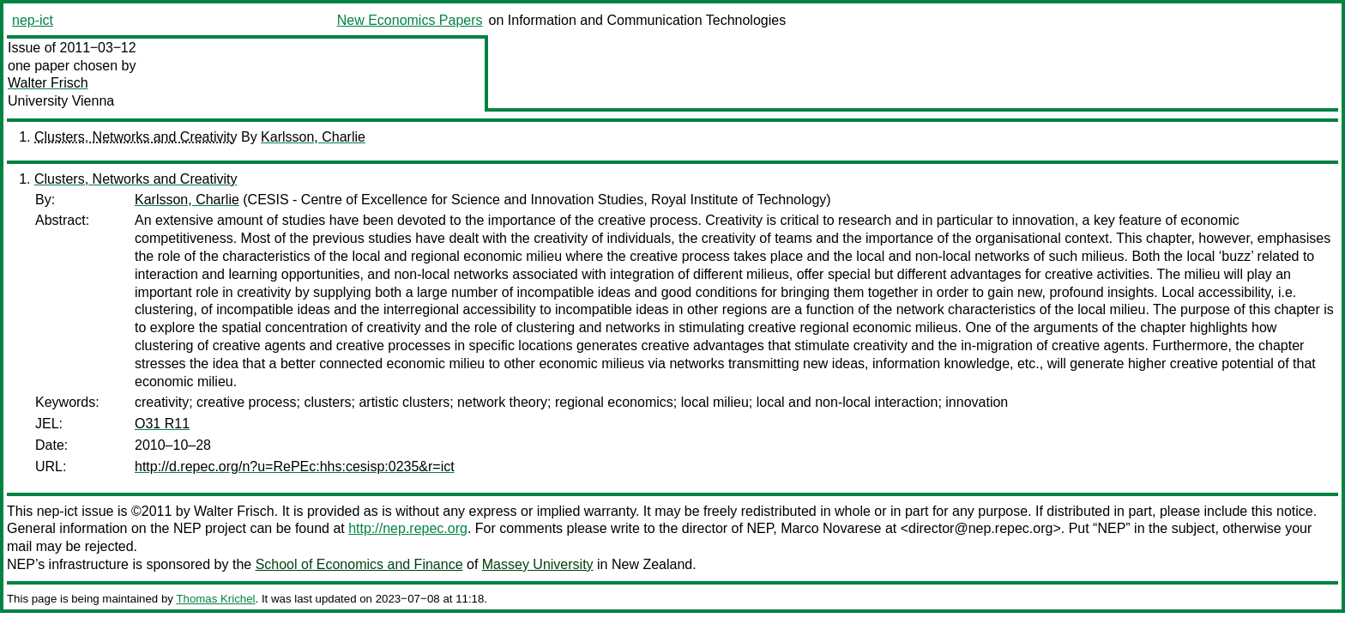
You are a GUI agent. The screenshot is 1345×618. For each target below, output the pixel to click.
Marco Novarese (831, 528)
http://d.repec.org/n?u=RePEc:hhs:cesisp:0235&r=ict (295, 466)
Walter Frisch (48, 83)
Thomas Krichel (215, 598)
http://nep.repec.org (407, 528)
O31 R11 (162, 423)
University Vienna (61, 101)
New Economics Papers (410, 20)
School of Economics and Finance (359, 564)
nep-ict (32, 20)
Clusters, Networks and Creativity (136, 137)
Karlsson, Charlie (313, 137)
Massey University (538, 564)
